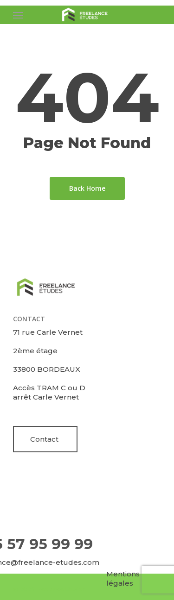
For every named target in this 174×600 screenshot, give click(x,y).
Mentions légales (123, 578)
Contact (44, 439)
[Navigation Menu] (18, 14)
